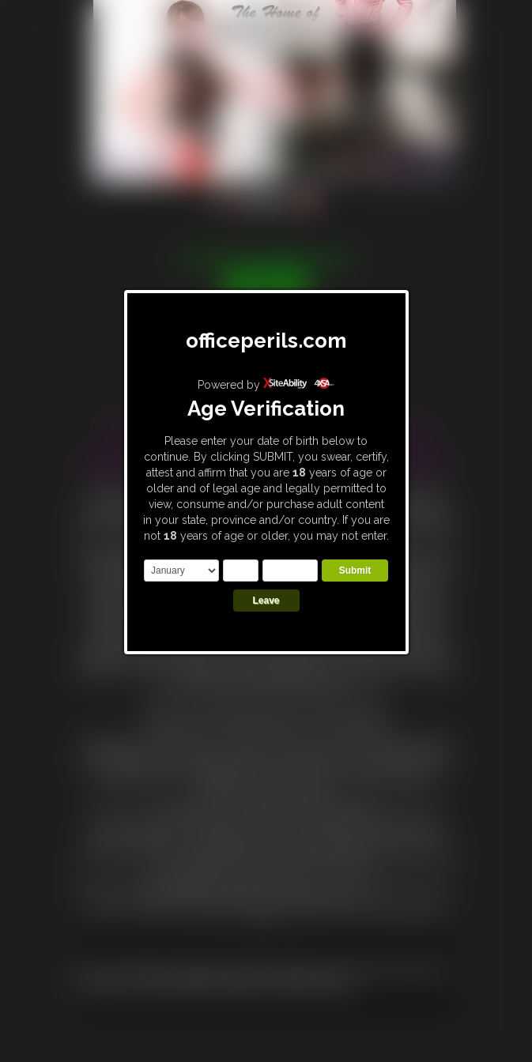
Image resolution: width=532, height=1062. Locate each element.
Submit (355, 570)
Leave (265, 600)
